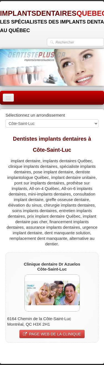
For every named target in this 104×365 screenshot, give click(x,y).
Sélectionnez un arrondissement (35, 115)
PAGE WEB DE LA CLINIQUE (52, 334)
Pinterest (90, 353)
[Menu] (8, 98)
